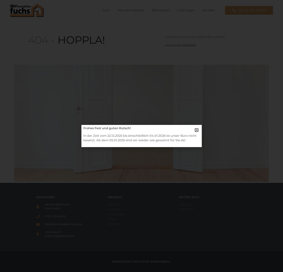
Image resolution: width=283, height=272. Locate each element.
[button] (196, 130)
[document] (141, 136)
